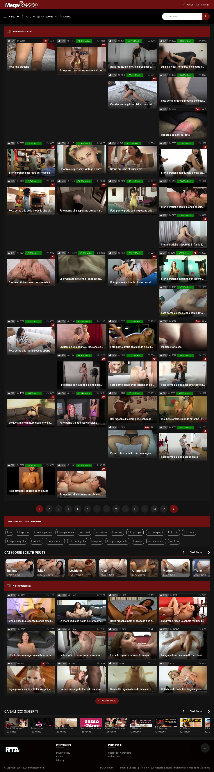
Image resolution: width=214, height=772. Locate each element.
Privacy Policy (63, 753)
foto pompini (135, 532)
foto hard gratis (77, 541)
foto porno (23, 532)
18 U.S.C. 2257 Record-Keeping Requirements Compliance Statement (175, 767)
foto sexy (117, 532)
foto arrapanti (155, 532)
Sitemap (60, 760)
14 (164, 508)
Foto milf (173, 532)
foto (9, 532)
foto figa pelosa (43, 532)
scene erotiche (156, 541)
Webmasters (114, 756)
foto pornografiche (117, 541)
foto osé (137, 541)
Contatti (60, 756)
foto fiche (36, 541)
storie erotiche (55, 541)
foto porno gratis (16, 541)
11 (135, 508)
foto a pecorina (65, 532)
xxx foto (174, 541)
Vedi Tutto (196, 552)
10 (125, 508)
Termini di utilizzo (127, 767)
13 (154, 508)
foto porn (96, 541)
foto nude (189, 532)
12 (144, 508)
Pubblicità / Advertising (119, 753)
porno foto (101, 532)
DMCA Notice (106, 767)
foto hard (84, 532)
